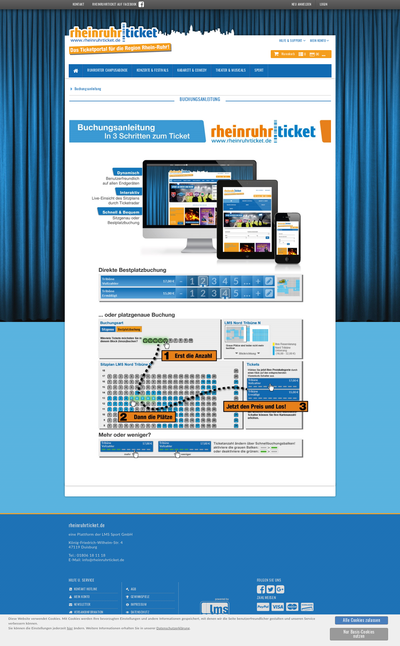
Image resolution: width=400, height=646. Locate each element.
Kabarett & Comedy (192, 70)
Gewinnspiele (140, 597)
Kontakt (78, 4)
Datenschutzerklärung (173, 628)
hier (70, 628)
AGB (133, 589)
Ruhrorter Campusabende (107, 70)
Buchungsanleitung (88, 89)
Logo (214, 608)
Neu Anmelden (301, 4)
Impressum (139, 604)
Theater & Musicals (231, 70)
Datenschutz (140, 612)
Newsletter (82, 604)
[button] (301, 54)
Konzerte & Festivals (152, 70)
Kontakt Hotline (85, 589)
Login (323, 4)
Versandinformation (88, 612)
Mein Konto (82, 597)
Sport (259, 70)
